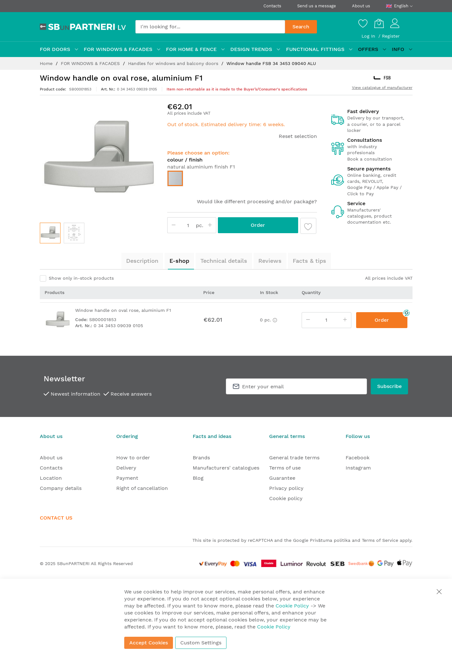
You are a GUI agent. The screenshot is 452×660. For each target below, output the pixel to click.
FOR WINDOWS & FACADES (91, 63)
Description (142, 260)
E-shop (179, 260)
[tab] (142, 261)
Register (391, 36)
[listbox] (242, 180)
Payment (127, 478)
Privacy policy (286, 488)
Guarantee (282, 478)
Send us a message (316, 6)
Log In (369, 36)
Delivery (126, 468)
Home (47, 63)
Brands (201, 458)
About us (361, 6)
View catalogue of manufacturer (382, 87)
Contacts (272, 6)
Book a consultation (369, 158)
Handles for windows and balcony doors (174, 63)
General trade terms (294, 458)
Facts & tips (309, 260)
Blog (198, 478)
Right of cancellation (142, 488)
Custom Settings (200, 643)
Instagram (358, 468)
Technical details (223, 260)
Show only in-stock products (81, 278)
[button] (74, 233)
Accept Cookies (148, 643)
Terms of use (285, 468)
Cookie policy (286, 498)
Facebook (357, 458)
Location (51, 478)
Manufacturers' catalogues (226, 468)
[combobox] (210, 26)
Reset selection (298, 136)
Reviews (270, 260)
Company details (61, 488)
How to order (133, 458)
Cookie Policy (292, 606)
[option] (175, 178)
